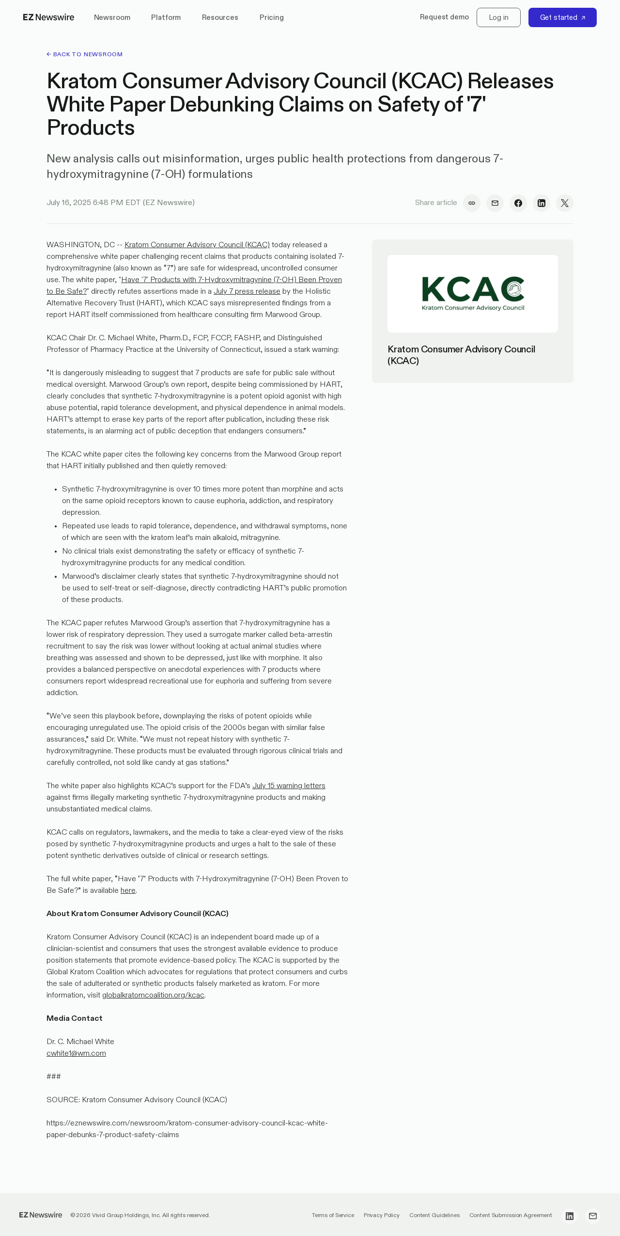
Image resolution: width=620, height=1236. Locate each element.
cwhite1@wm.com (76, 1054)
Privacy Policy (382, 1216)
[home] (49, 17)
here (128, 891)
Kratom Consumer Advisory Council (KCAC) (197, 245)
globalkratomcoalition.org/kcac (153, 995)
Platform (166, 17)
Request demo (444, 17)
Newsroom (112, 17)
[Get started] (562, 17)
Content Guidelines (434, 1216)
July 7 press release (247, 292)
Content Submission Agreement (510, 1216)
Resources (220, 17)
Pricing (272, 17)
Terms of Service (333, 1216)
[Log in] (499, 17)
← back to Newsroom (84, 55)
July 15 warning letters (289, 786)
